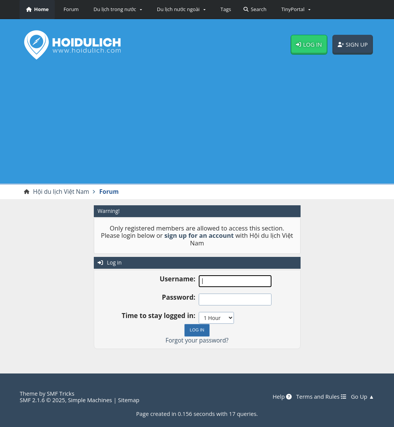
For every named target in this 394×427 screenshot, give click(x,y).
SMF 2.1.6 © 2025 (42, 400)
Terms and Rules (321, 396)
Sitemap (128, 400)
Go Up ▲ (362, 396)
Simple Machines (90, 400)
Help (282, 396)
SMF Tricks (60, 393)
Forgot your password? (197, 340)
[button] (117, 9)
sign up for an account (199, 235)
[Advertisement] (197, 124)
